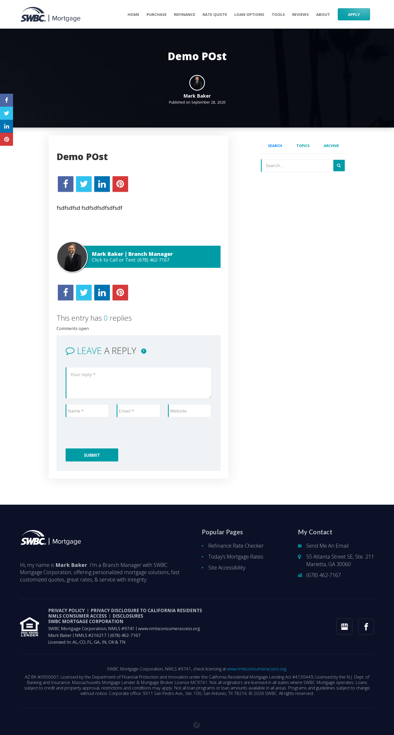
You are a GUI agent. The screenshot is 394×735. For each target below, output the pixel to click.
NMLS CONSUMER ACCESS (77, 616)
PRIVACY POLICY (66, 610)
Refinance (184, 14)
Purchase (157, 14)
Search (275, 145)
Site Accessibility (226, 567)
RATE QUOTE (215, 14)
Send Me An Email (327, 545)
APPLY (354, 14)
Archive (331, 145)
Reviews (300, 14)
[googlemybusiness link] (344, 627)
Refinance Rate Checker (236, 545)
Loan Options (249, 14)
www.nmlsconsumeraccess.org (169, 628)
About (323, 14)
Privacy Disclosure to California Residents (146, 610)
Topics (303, 145)
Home (133, 14)
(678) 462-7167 (153, 260)
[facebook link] (366, 627)
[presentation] (105, 433)
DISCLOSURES (127, 616)
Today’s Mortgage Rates (235, 556)
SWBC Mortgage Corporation (85, 621)
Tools (278, 14)
